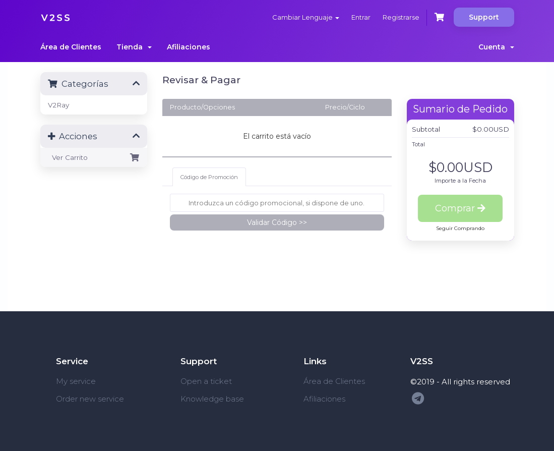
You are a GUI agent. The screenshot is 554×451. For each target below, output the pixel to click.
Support (484, 17)
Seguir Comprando (460, 228)
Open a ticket (206, 381)
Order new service (90, 399)
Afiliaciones (188, 46)
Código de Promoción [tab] (209, 177)
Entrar (361, 17)
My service (76, 381)
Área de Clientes (70, 46)
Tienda (134, 46)
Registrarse (401, 17)
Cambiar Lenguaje (305, 17)
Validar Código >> (277, 222)
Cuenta (496, 46)
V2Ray (58, 105)
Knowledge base (212, 399)
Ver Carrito (94, 157)
